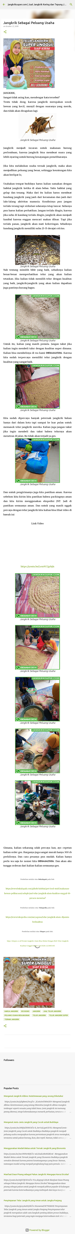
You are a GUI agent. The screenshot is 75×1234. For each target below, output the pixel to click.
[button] (5, 32)
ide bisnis (25, 1011)
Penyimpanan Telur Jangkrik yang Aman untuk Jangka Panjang (33, 1200)
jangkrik (36, 1011)
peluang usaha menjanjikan (16, 1015)
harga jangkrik (11, 1011)
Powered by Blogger (37, 1230)
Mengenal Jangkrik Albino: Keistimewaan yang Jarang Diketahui (33, 1096)
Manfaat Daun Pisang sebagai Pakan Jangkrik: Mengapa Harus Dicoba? (36, 1174)
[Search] (71, 4)
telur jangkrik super (58, 1015)
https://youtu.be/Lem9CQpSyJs (37, 566)
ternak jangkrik (11, 1019)
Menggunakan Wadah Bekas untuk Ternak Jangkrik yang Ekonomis (35, 1148)
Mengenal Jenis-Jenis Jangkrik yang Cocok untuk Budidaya (31, 1122)
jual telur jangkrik (52, 1011)
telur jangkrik (39, 1015)
